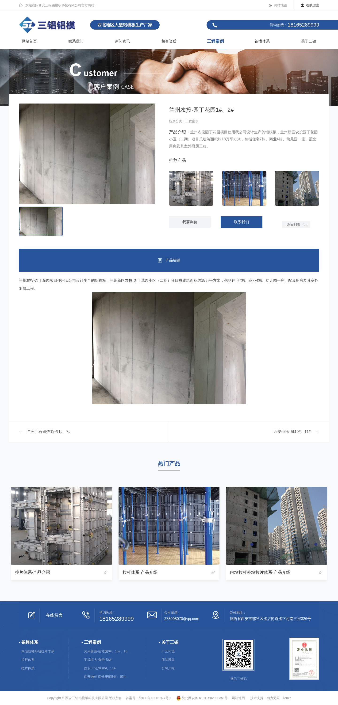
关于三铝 (308, 41)
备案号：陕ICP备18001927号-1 (149, 698)
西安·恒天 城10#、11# (292, 432)
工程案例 (215, 41)
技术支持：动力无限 (265, 698)
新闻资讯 (122, 41)
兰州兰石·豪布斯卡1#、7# (48, 432)
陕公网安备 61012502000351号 (200, 698)
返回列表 (293, 224)
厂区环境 (168, 651)
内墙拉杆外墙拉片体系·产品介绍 (260, 572)
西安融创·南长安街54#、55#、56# (109, 676)
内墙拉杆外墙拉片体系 (37, 651)
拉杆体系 (28, 660)
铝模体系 (262, 41)
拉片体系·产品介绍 (32, 572)
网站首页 (29, 41)
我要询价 (189, 222)
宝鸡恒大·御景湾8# (97, 660)
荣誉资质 (169, 41)
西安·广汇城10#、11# (100, 668)
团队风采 (168, 660)
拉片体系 (28, 668)
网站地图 (280, 5)
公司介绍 (168, 668)
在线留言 (312, 5)
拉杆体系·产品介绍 (140, 572)
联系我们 (75, 41)
